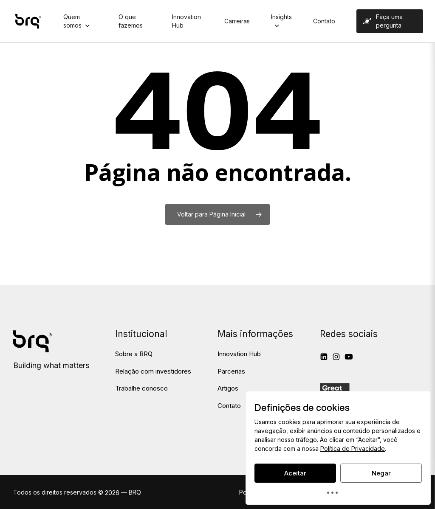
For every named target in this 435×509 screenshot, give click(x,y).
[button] (134, 354)
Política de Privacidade (352, 448)
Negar (381, 473)
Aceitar (295, 473)
